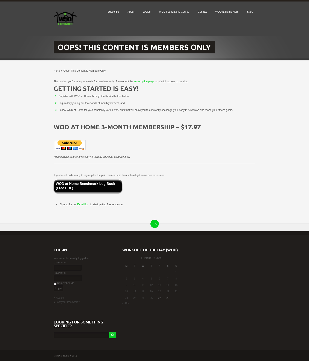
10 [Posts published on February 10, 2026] (134, 285)
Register (60, 297)
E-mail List (83, 204)
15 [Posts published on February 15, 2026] (176, 285)
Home (57, 70)
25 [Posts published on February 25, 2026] (143, 297)
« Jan (125, 303)
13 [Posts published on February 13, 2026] (159, 285)
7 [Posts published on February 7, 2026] (168, 278)
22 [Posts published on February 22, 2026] (176, 291)
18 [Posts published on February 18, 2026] (143, 291)
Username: (60, 262)
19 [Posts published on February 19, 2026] (151, 291)
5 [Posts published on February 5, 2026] (151, 278)
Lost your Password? (68, 302)
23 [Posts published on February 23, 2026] (126, 297)
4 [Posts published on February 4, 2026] (143, 278)
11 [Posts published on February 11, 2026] (143, 285)
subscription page (144, 81)
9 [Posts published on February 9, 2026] (126, 285)
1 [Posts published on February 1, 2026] (176, 272)
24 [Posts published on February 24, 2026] (134, 297)
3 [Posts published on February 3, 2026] (135, 278)
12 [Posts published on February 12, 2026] (151, 285)
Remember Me (65, 283)
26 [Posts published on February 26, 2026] (151, 297)
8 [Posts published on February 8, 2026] (176, 278)
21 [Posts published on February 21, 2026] (167, 291)
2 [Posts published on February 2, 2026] (126, 278)
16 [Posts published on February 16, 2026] (126, 291)
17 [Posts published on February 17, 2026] (134, 291)
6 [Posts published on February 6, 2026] (159, 278)
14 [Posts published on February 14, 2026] (167, 285)
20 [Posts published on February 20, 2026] (159, 291)
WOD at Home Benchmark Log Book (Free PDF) (85, 186)
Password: (60, 272)
